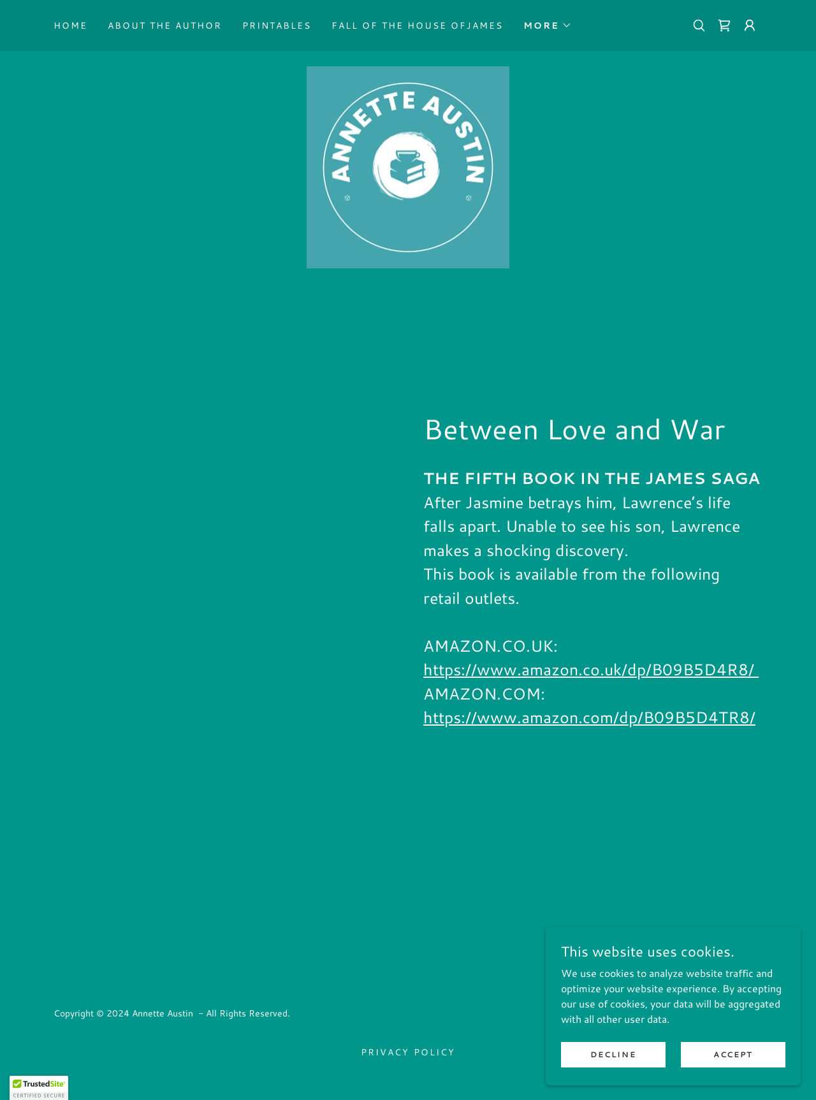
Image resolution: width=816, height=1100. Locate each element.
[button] (547, 25)
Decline (613, 1054)
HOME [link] (70, 25)
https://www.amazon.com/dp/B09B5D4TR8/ (589, 718)
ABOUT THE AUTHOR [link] (165, 25)
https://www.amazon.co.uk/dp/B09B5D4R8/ (591, 670)
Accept (733, 1054)
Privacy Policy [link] (408, 1052)
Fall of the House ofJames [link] (417, 25)
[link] (724, 25)
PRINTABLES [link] (276, 25)
